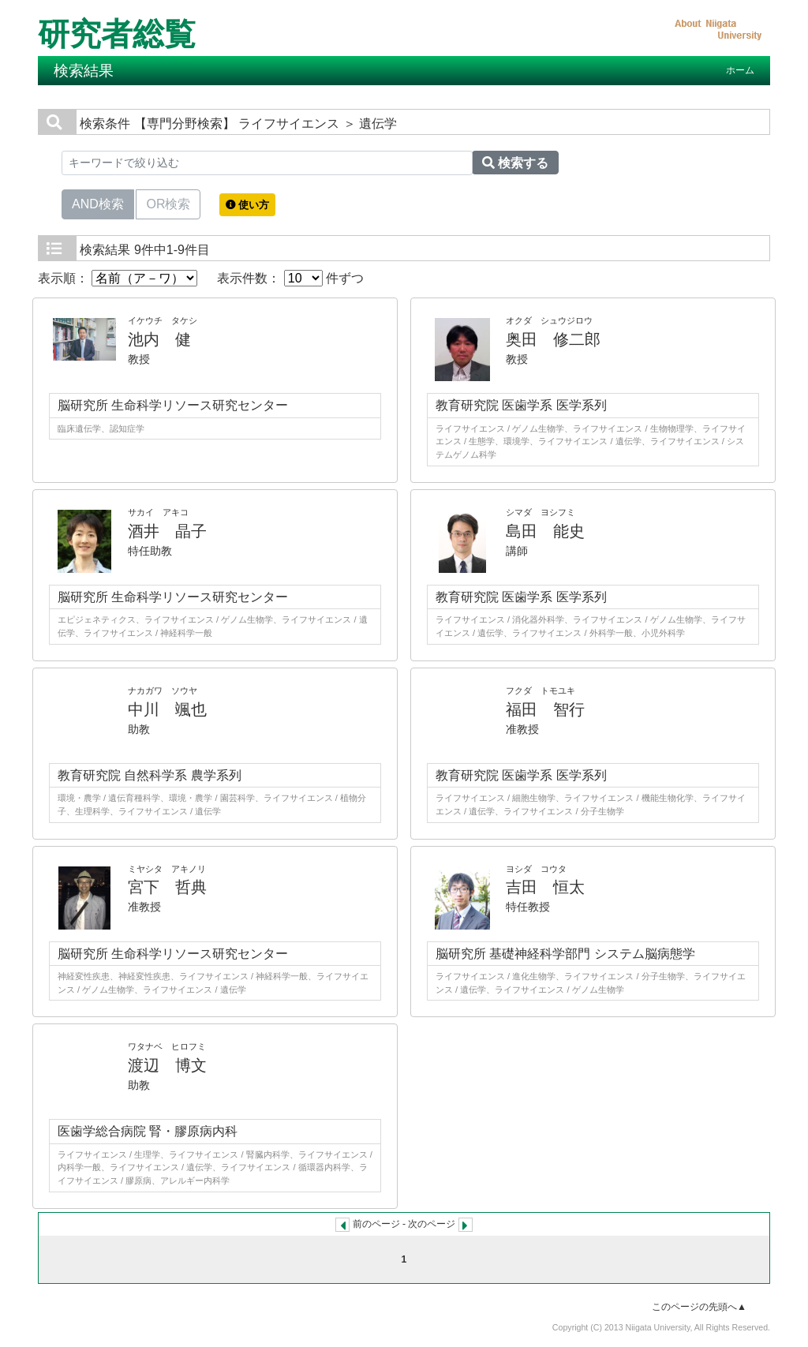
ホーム (740, 70)
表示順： (117, 278)
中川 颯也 (167, 709)
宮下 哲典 (167, 887)
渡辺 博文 (167, 1065)
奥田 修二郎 (553, 339)
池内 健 (159, 339)
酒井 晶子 (167, 531)
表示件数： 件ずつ (290, 278)
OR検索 (168, 203)
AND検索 (98, 203)
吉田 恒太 (545, 887)
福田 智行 (545, 709)
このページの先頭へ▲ (699, 1306)
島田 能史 (545, 531)
